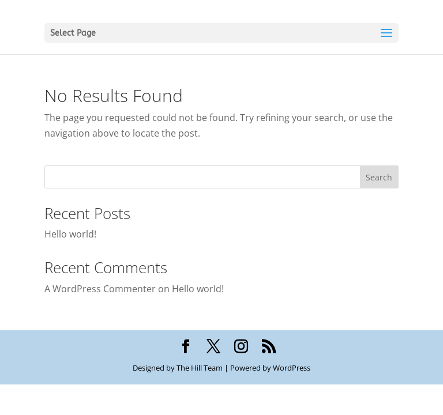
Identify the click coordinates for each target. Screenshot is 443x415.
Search (379, 177)
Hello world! (70, 234)
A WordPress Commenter (100, 288)
